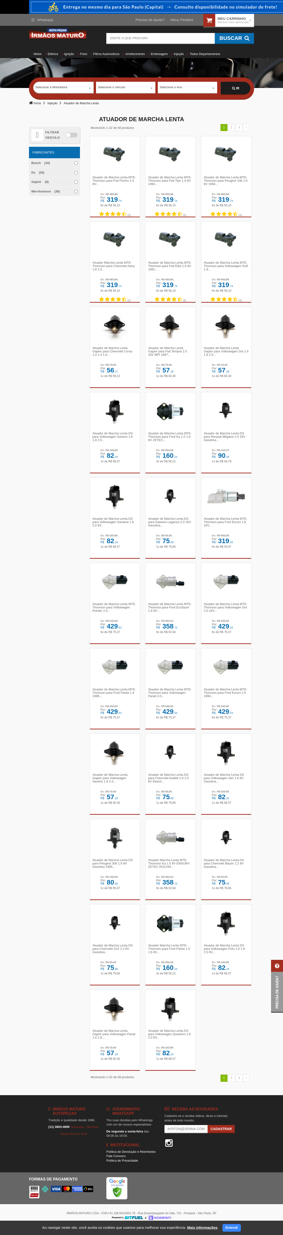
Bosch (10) (40, 163)
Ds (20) (37, 172)
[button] (277, 986)
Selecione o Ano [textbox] (171, 88)
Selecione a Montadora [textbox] (51, 88)
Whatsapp (42, 20)
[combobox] (63, 88)
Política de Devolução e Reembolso (131, 1159)
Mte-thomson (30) (45, 191)
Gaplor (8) (40, 182)
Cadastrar (221, 1137)
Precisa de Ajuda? (150, 20)
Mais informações (202, 1227)
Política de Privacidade (122, 1168)
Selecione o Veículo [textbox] (111, 88)
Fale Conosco (115, 1164)
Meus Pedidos (181, 20)
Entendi (232, 1228)
